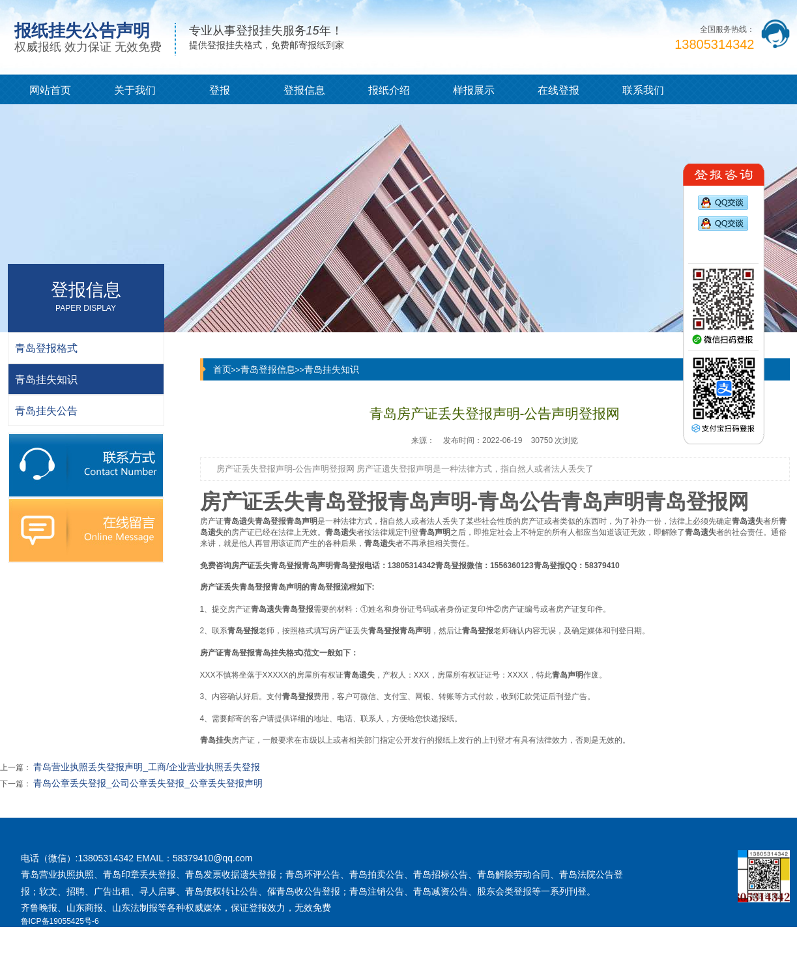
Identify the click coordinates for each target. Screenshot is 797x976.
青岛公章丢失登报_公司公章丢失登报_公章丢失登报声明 (148, 783)
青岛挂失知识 (331, 369)
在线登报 (558, 90)
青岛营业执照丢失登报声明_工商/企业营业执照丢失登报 (146, 767)
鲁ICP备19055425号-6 (60, 921)
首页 (222, 369)
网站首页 (50, 90)
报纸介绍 (389, 90)
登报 (219, 90)
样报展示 (474, 90)
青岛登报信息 (267, 369)
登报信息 (304, 90)
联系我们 (643, 90)
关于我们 (135, 90)
